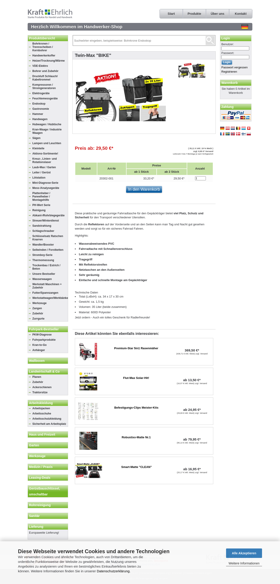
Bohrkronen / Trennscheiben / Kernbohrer (42, 47)
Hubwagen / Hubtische (46, 124)
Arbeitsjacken (41, 408)
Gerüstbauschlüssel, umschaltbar (44, 491)
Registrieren (229, 71)
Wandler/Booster (43, 244)
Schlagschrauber (43, 231)
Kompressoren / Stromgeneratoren (44, 86)
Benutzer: (227, 44)
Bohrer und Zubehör (45, 71)
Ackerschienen (41, 387)
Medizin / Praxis (41, 467)
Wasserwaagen (42, 279)
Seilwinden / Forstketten (47, 249)
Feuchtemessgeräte (45, 98)
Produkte (194, 14)
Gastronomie (40, 108)
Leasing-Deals (39, 477)
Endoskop (38, 103)
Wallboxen (37, 360)
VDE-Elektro (40, 65)
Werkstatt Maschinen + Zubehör (47, 286)
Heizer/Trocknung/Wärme (48, 60)
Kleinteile (38, 148)
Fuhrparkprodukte (44, 339)
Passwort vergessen (234, 67)
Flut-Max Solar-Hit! (136, 378)
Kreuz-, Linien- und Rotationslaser (44, 160)
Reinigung (39, 210)
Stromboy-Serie (42, 255)
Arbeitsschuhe (41, 413)
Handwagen (39, 119)
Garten (34, 445)
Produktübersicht (42, 38)
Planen (36, 376)
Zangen (37, 308)
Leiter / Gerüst (41, 172)
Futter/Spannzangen (45, 292)
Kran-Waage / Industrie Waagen (47, 131)
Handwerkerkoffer (43, 55)
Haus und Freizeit (42, 434)
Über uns (217, 14)
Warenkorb (229, 83)
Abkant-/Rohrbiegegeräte (48, 215)
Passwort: (227, 53)
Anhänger (38, 350)
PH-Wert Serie (41, 205)
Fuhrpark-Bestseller (44, 329)
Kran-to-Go (39, 345)
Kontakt (241, 14)
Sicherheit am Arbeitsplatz (49, 423)
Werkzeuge (39, 303)
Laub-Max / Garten (44, 167)
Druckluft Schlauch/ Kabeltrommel (45, 78)
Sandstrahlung (41, 225)
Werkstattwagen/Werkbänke (50, 298)
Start (171, 14)
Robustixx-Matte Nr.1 (136, 437)
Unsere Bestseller (43, 273)
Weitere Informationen (244, 563)
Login (225, 38)
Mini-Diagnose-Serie (45, 182)
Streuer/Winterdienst (45, 220)
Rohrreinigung (40, 505)
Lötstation (38, 177)
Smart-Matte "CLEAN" (136, 467)
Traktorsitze (39, 392)
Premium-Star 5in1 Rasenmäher (136, 348)
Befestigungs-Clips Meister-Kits (136, 407)
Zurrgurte (38, 318)
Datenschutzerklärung (113, 571)
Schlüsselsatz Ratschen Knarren (47, 238)
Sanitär (34, 516)
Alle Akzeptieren (244, 553)
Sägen (36, 138)
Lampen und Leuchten (46, 143)
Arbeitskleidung (41, 403)
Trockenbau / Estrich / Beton (46, 267)
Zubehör (37, 313)
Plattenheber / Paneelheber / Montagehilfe (41, 196)
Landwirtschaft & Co (44, 371)
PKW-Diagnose (42, 334)
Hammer (37, 114)
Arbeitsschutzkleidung (46, 418)
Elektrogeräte (41, 93)
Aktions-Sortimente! (45, 153)
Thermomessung (43, 260)
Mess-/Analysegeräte (45, 188)
